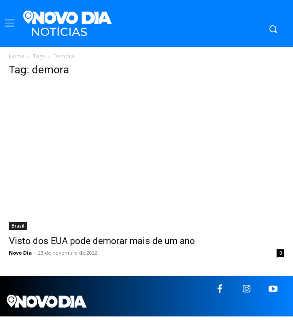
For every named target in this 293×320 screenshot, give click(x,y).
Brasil (18, 226)
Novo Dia (20, 252)
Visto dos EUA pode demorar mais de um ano (102, 241)
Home (16, 56)
